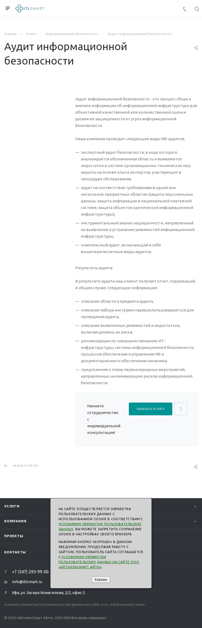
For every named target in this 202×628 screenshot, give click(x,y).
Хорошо (101, 579)
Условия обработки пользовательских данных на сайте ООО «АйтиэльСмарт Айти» (74, 604)
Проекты (13, 536)
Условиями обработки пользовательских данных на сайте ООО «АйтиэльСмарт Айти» (99, 562)
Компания (15, 521)
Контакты (15, 552)
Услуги (12, 506)
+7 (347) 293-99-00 (30, 572)
